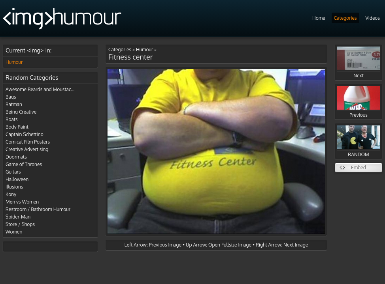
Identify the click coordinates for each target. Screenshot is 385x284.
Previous (358, 102)
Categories (345, 18)
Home (318, 18)
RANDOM (358, 141)
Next (358, 62)
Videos (373, 18)
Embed (358, 167)
